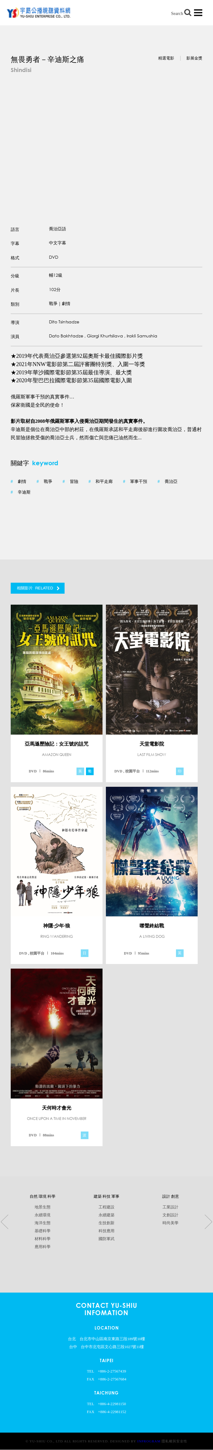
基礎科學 (42, 1231)
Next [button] (208, 1222)
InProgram (149, 1441)
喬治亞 (167, 482)
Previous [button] (4, 1222)
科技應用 (106, 1231)
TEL (90, 1371)
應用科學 (42, 1247)
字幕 (15, 243)
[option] (106, 142)
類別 (15, 304)
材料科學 (42, 1239)
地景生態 (42, 1207)
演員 (15, 336)
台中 (73, 1347)
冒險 (70, 482)
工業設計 (170, 1207)
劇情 (18, 482)
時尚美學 (170, 1223)
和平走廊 (100, 482)
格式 (15, 257)
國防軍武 (106, 1239)
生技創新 (106, 1223)
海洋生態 (42, 1223)
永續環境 (42, 1215)
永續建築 (106, 1215)
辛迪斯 (21, 493)
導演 (15, 322)
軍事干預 (135, 482)
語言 (15, 229)
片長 (15, 290)
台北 (72, 1339)
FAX (90, 1379)
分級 (15, 276)
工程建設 (106, 1207)
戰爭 (44, 482)
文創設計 (170, 1215)
